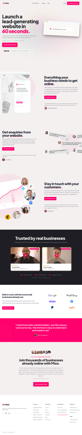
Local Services (73, 412)
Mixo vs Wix (60, 407)
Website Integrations (38, 419)
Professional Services (75, 410)
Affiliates (47, 412)
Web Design (36, 410)
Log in (64, 3)
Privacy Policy (73, 422)
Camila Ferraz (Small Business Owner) (41, 378)
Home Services (73, 407)
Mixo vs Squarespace (62, 410)
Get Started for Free (73, 3)
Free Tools (47, 419)
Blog (46, 417)
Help (46, 410)
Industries (47, 414)
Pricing (47, 407)
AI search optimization (54, 91)
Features (35, 404)
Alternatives (60, 404)
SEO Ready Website (37, 417)
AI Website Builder (37, 407)
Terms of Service (74, 419)
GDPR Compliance (37, 414)
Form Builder (36, 412)
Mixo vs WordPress (62, 412)
